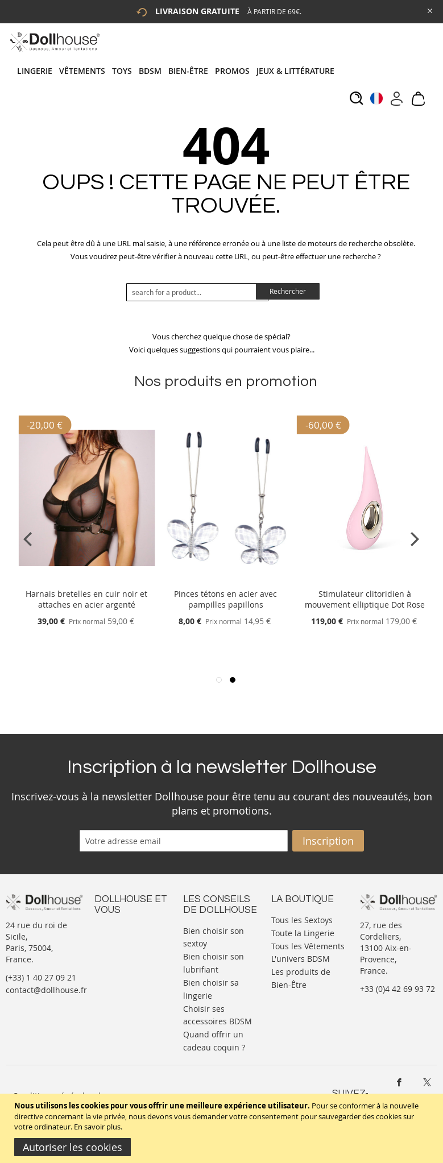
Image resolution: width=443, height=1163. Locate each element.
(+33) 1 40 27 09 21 (41, 977)
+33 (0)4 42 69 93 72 (397, 988)
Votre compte (119, 941)
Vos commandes (125, 975)
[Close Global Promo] (429, 10)
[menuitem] (38, 70)
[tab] (179, 70)
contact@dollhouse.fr (46, 990)
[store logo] (54, 42)
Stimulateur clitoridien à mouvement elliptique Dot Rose (365, 599)
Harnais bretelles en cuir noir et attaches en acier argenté (86, 599)
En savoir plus (97, 1127)
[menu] (179, 70)
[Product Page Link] (86, 580)
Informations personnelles (119, 958)
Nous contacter (123, 929)
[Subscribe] (328, 841)
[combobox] (197, 292)
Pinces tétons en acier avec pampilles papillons (225, 599)
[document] (223, 1128)
